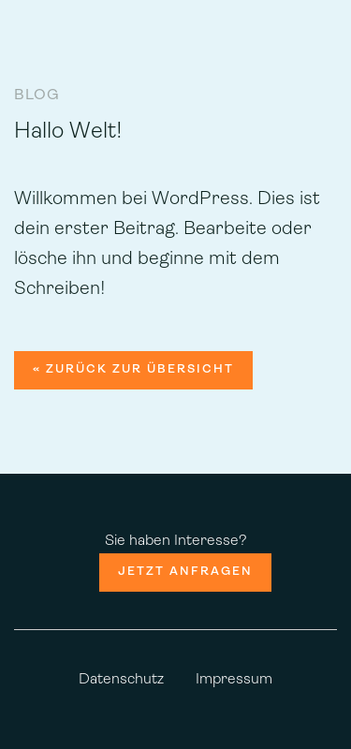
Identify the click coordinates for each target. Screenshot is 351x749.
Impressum (234, 679)
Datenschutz (121, 679)
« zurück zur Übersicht (133, 369)
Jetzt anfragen (185, 571)
